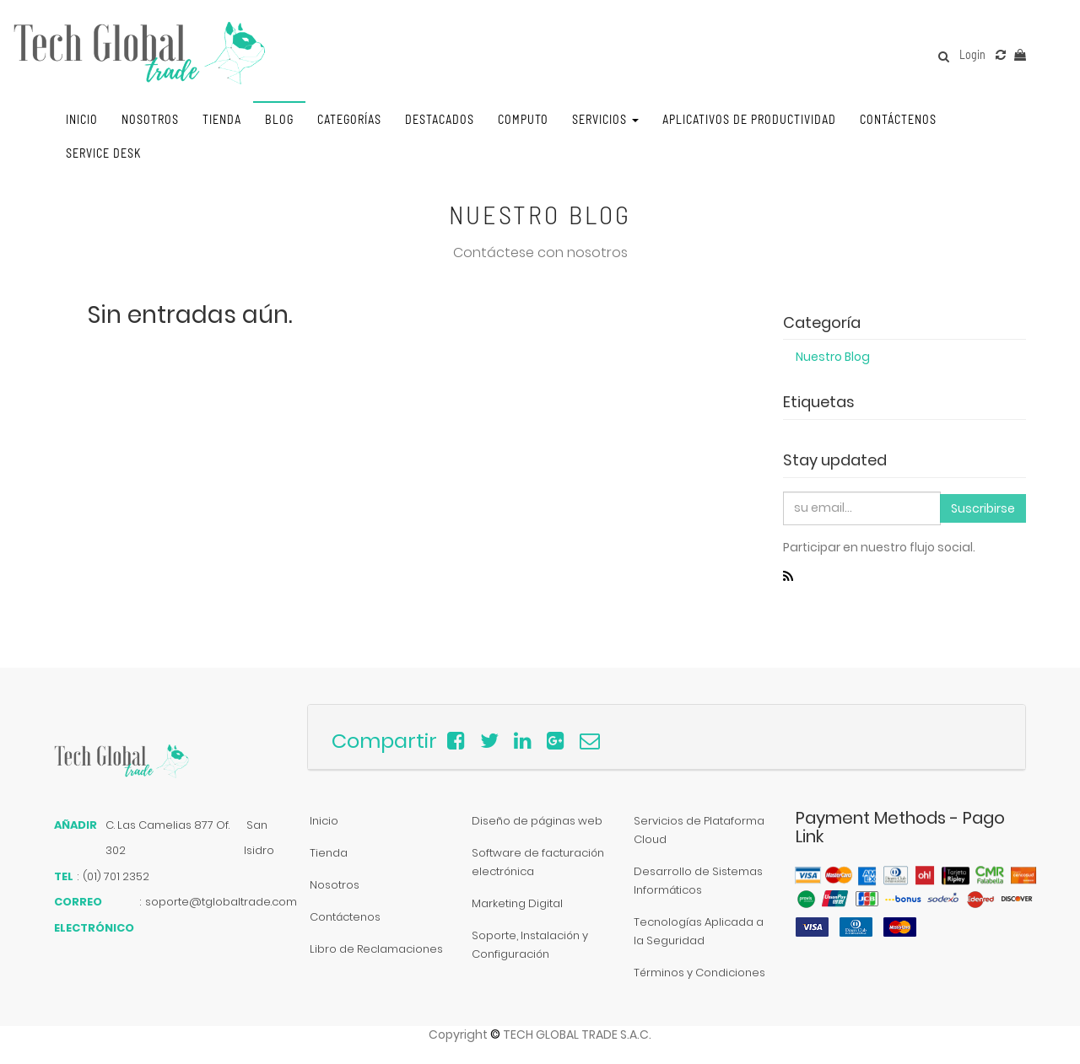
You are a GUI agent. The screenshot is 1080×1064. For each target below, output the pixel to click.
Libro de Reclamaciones (376, 949)
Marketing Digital (517, 903)
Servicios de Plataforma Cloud (699, 830)
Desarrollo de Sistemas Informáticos (698, 880)
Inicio (324, 821)
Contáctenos (345, 917)
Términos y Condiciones (699, 973)
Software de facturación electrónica (538, 862)
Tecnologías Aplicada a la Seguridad (699, 931)
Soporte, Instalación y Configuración (530, 944)
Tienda (329, 853)
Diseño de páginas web (537, 821)
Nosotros (334, 885)
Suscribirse (983, 508)
